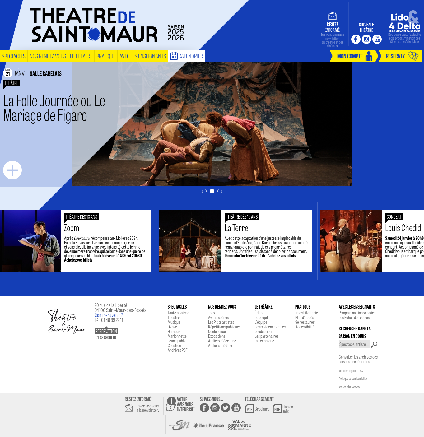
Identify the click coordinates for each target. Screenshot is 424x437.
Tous (211, 312)
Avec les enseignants (142, 55)
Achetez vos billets (83, 260)
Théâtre (174, 317)
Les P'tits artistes (221, 322)
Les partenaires (266, 336)
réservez (395, 55)
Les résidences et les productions (270, 328)
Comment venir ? (109, 314)
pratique (105, 55)
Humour (174, 331)
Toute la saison (178, 312)
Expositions (216, 336)
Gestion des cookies (349, 386)
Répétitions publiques (224, 326)
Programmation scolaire (357, 312)
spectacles (14, 55)
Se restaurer (305, 322)
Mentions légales (347, 371)
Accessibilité (305, 326)
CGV (361, 371)
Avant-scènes (218, 317)
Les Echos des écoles (354, 317)
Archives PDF (177, 350)
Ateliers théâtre (220, 345)
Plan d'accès (304, 317)
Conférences (217, 331)
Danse (172, 326)
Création (174, 345)
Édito (259, 312)
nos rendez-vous (48, 55)
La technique (264, 340)
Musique (174, 322)
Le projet (261, 317)
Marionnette (177, 336)
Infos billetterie (306, 312)
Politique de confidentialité (353, 378)
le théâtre (81, 55)
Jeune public (177, 340)
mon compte (350, 55)
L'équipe (261, 322)
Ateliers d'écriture (222, 340)
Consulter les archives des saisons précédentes (358, 359)
